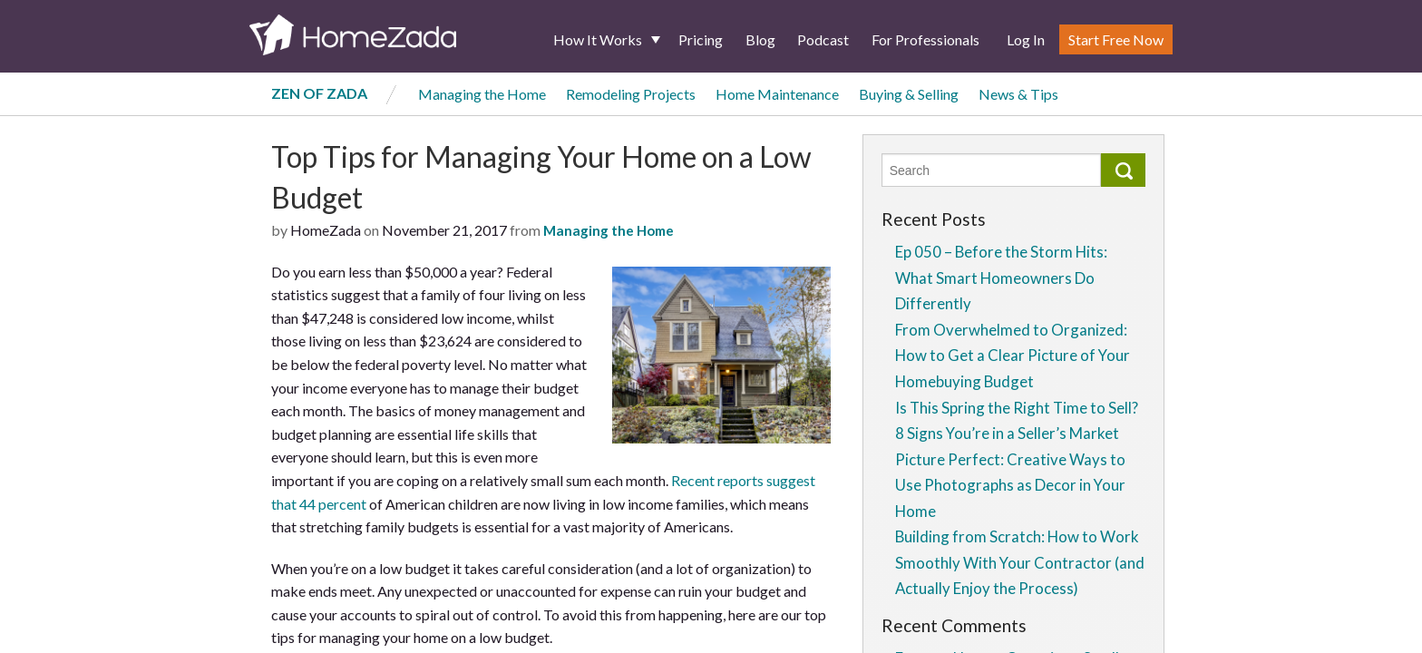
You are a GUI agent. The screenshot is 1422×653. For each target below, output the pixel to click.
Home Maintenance (777, 93)
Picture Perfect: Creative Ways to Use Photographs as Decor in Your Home (1010, 485)
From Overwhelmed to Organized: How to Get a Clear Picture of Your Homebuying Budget (1012, 355)
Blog (760, 39)
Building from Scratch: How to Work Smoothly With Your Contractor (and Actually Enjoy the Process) (1019, 562)
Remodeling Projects (631, 93)
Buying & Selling (909, 93)
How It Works (597, 39)
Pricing (700, 39)
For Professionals (925, 39)
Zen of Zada (319, 93)
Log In (1026, 39)
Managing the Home (482, 93)
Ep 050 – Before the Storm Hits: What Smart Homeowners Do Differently (1001, 277)
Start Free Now (1116, 39)
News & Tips (1018, 93)
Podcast (823, 39)
